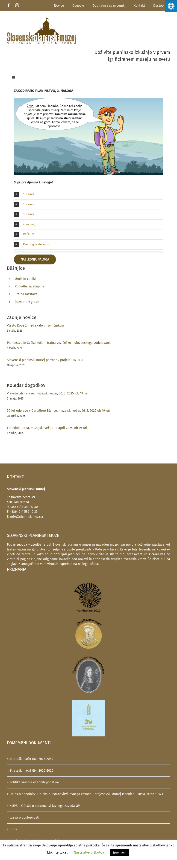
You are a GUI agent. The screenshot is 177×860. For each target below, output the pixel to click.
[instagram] (17, 5)
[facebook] (9, 5)
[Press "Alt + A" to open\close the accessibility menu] (171, 6)
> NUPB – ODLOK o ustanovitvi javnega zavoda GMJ (44, 806)
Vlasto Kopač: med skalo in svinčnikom (35, 325)
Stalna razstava (26, 294)
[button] (88, 194)
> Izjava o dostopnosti (23, 817)
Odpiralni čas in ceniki (108, 6)
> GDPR (12, 829)
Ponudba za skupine (29, 286)
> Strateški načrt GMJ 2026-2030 (30, 759)
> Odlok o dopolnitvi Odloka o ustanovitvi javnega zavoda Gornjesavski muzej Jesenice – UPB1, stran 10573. (85, 794)
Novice (59, 6)
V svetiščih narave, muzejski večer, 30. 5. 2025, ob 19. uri (47, 393)
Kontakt (139, 6)
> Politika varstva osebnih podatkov (33, 782)
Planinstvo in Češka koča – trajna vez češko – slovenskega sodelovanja (59, 343)
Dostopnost (161, 6)
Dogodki (78, 6)
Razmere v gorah (27, 302)
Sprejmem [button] (119, 852)
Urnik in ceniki (25, 279)
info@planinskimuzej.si (27, 516)
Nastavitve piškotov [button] (89, 852)
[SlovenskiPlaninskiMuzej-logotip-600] (41, 18)
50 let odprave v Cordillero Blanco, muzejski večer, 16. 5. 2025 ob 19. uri (58, 411)
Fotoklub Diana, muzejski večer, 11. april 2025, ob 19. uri (47, 428)
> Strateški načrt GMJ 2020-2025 (30, 771)
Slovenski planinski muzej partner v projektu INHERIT (46, 360)
